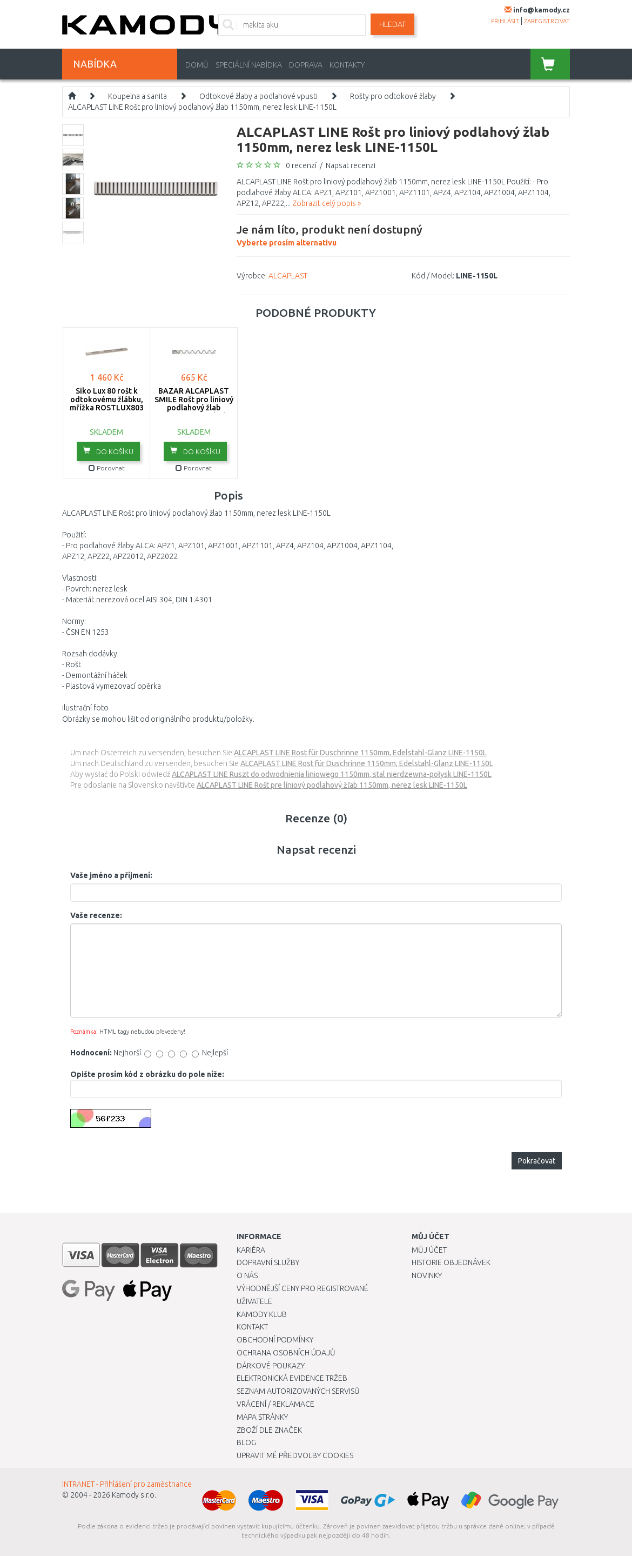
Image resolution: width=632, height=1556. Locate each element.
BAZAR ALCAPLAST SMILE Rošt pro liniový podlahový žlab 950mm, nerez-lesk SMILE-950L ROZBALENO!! (193, 412)
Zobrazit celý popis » (326, 203)
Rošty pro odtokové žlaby (393, 96)
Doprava (305, 65)
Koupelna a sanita (137, 96)
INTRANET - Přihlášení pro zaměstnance (127, 1484)
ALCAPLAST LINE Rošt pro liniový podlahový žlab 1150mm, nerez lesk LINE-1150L (202, 107)
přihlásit (505, 21)
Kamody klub (262, 1314)
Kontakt (252, 1326)
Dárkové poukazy (271, 1365)
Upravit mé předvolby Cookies (295, 1455)
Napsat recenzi (350, 165)
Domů (197, 65)
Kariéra (251, 1250)
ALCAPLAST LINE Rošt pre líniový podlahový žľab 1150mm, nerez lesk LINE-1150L (332, 785)
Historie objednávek (451, 1262)
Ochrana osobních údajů (286, 1352)
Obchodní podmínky (275, 1339)
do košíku (108, 451)
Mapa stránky (262, 1417)
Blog (246, 1442)
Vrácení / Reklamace (275, 1404)
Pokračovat (536, 1160)
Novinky (427, 1275)
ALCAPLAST (287, 275)
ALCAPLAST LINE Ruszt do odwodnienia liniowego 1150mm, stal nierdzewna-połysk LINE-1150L (332, 774)
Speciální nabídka (249, 65)
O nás (247, 1275)
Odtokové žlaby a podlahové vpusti (258, 96)
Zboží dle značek (269, 1430)
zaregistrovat (547, 21)
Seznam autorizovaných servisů (298, 1391)
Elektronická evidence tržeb (292, 1378)
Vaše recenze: (96, 915)
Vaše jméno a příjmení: (111, 875)
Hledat (392, 24)
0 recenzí (301, 165)
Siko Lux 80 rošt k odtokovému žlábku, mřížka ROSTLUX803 (107, 399)
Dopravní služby (268, 1262)
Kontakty (347, 65)
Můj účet (429, 1250)
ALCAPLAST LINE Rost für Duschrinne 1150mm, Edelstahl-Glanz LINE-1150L (360, 752)
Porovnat (107, 467)
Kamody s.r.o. (134, 1495)
